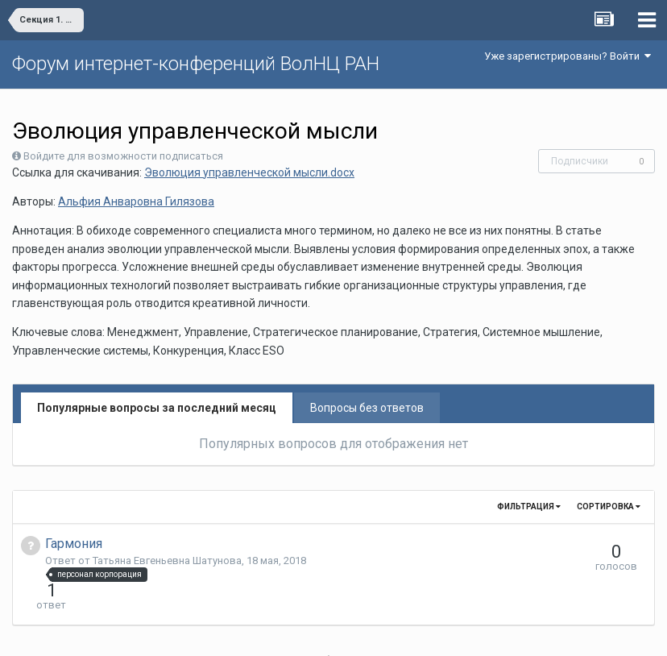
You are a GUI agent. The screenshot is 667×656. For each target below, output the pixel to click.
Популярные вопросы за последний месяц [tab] (156, 407)
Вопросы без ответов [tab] (367, 407)
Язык (284, 631)
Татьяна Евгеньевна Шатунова (167, 560)
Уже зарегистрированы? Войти (567, 56)
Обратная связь (358, 631)
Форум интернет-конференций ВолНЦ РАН (195, 63)
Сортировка (608, 506)
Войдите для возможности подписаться (123, 156)
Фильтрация (529, 506)
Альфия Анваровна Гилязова (136, 201)
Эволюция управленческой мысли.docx (249, 172)
